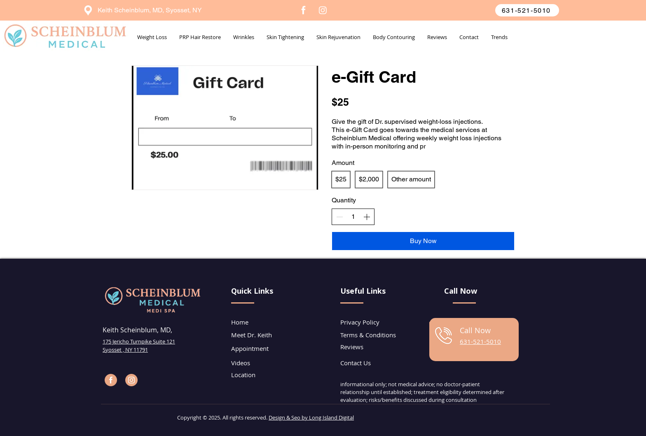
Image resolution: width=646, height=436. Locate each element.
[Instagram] (323, 10)
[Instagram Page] (131, 380)
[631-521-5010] (527, 10)
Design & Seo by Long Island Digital (311, 417)
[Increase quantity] (367, 217)
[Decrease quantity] (339, 217)
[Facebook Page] (111, 380)
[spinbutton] (353, 217)
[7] (303, 10)
